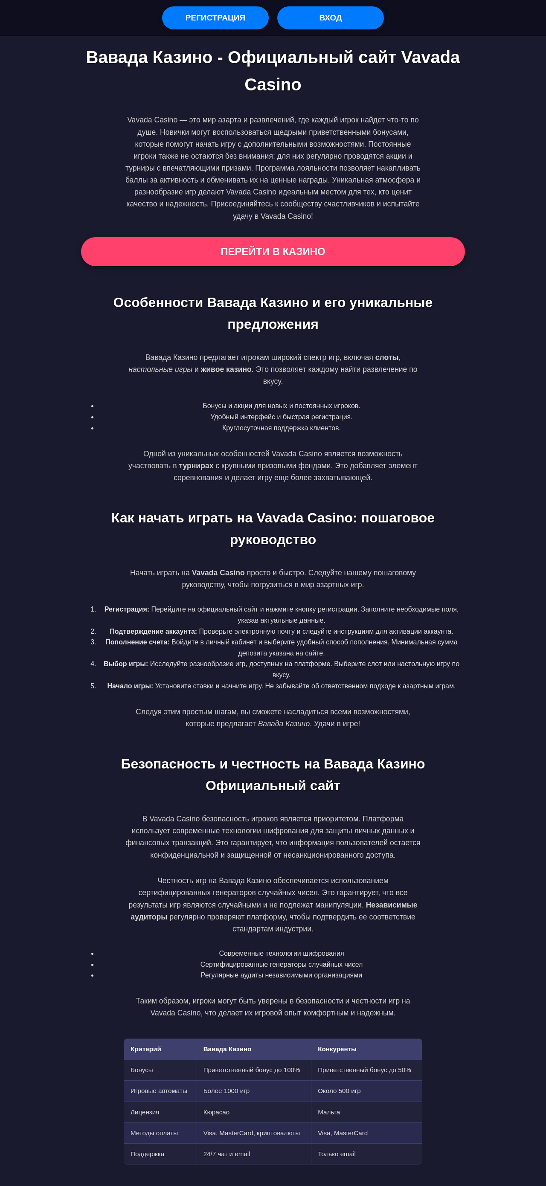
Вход (330, 17)
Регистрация (216, 17)
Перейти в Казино (273, 251)
